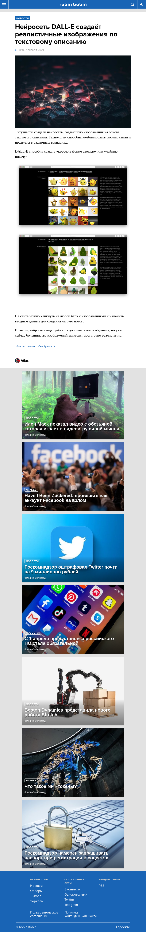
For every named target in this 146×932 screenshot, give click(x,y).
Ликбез (35, 896)
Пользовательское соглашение (44, 914)
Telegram (71, 905)
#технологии (25, 346)
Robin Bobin (73, 4)
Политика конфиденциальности (80, 914)
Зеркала (36, 901)
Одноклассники (75, 895)
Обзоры (36, 891)
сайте (24, 316)
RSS (101, 886)
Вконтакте (72, 889)
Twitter (69, 900)
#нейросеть (47, 346)
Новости (36, 886)
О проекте (122, 927)
